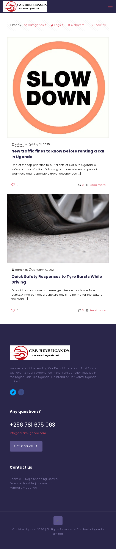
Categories (35, 25)
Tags (57, 25)
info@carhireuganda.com (28, 433)
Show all (98, 25)
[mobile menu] (110, 6)
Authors (75, 25)
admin (19, 144)
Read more (97, 185)
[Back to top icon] (58, 520)
